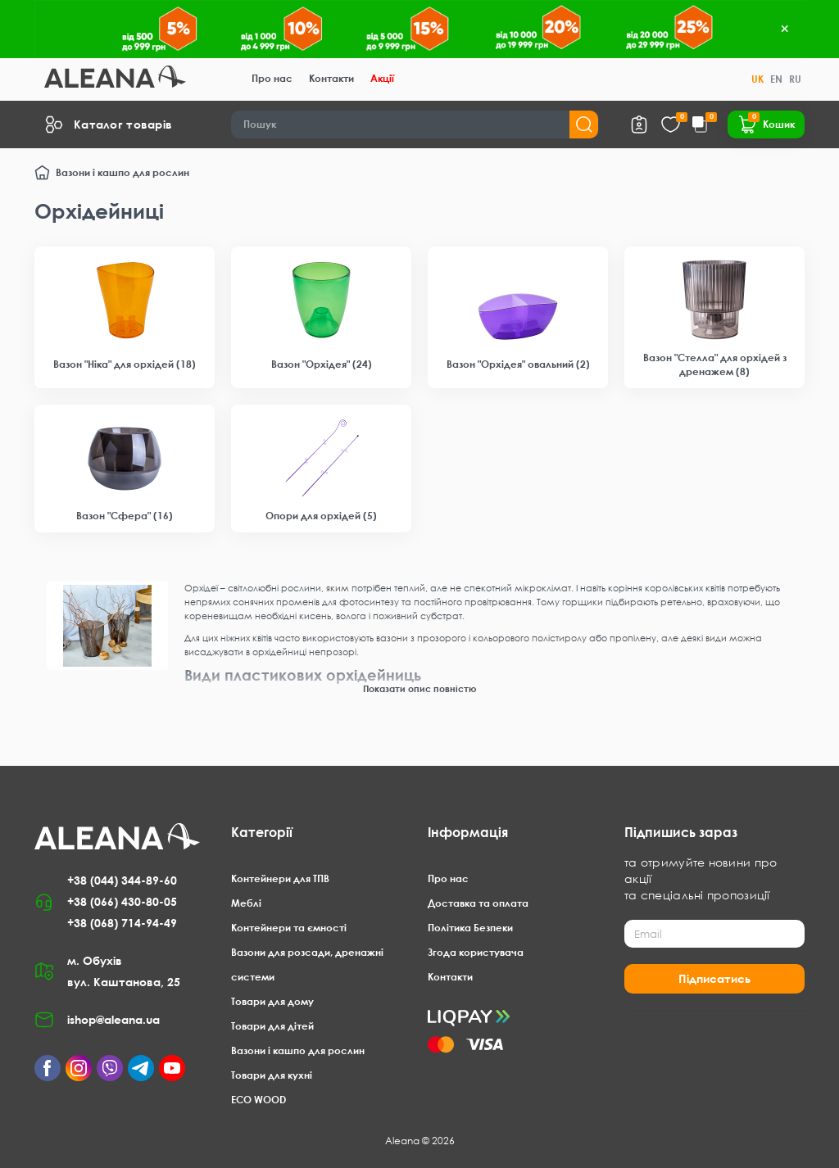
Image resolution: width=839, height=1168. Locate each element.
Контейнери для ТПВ (280, 878)
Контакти (331, 78)
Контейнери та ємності (289, 927)
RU (795, 79)
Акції (382, 78)
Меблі (246, 903)
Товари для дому (272, 1001)
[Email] (714, 934)
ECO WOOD (258, 1099)
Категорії (262, 832)
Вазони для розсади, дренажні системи (307, 964)
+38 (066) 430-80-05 (122, 901)
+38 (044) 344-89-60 (122, 880)
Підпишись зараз (680, 832)
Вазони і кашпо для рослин (122, 172)
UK (757, 79)
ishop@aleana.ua (113, 1019)
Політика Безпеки (470, 927)
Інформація (468, 832)
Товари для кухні (271, 1075)
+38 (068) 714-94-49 (122, 923)
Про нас (272, 78)
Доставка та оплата (478, 903)
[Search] (415, 124)
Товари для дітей (272, 1026)
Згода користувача (476, 952)
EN (776, 79)
